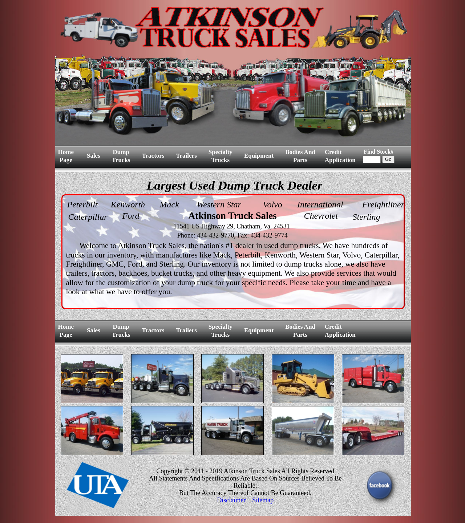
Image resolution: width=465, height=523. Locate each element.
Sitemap (263, 500)
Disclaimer (231, 500)
